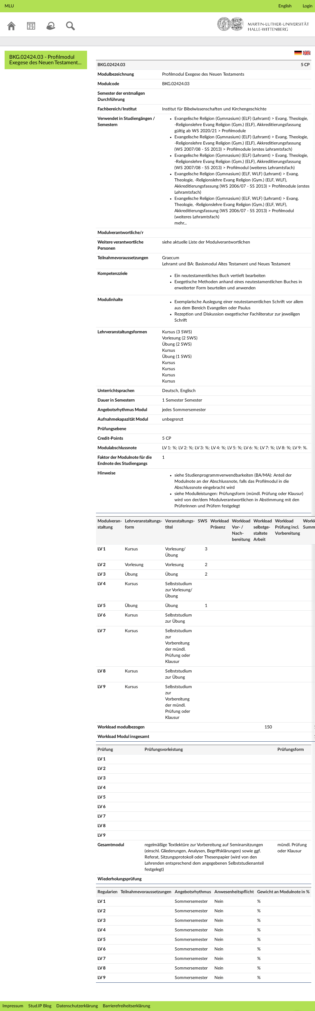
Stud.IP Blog (39, 1006)
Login (308, 6)
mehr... (180, 223)
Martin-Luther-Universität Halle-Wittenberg (263, 24)
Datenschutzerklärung (77, 1006)
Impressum (12, 1006)
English (285, 6)
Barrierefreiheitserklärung (126, 1006)
